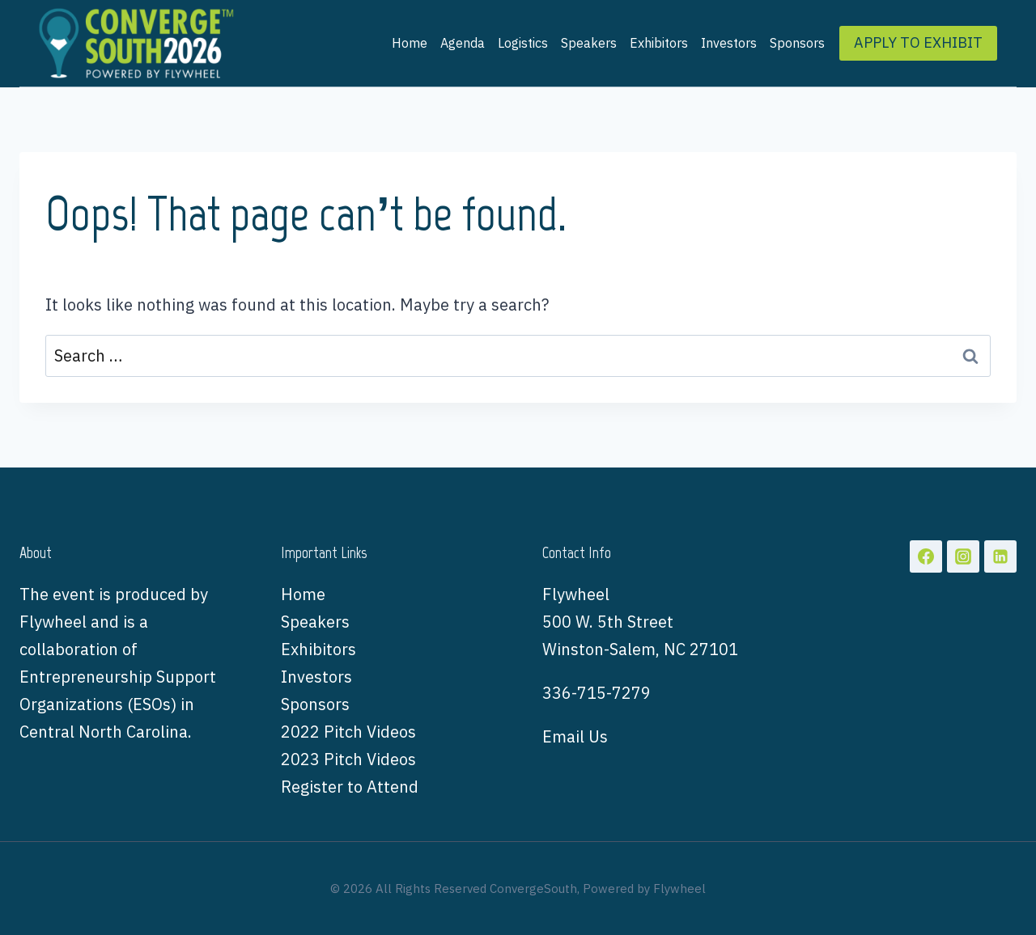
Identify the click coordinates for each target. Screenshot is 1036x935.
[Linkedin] (1000, 556)
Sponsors (797, 43)
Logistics (523, 43)
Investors (729, 43)
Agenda (462, 43)
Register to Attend (349, 787)
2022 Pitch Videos (348, 731)
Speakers (589, 43)
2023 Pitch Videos (348, 759)
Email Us (575, 736)
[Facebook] (926, 556)
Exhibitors (659, 43)
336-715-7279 (596, 693)
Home (409, 43)
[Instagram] (963, 556)
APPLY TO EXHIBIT (918, 42)
